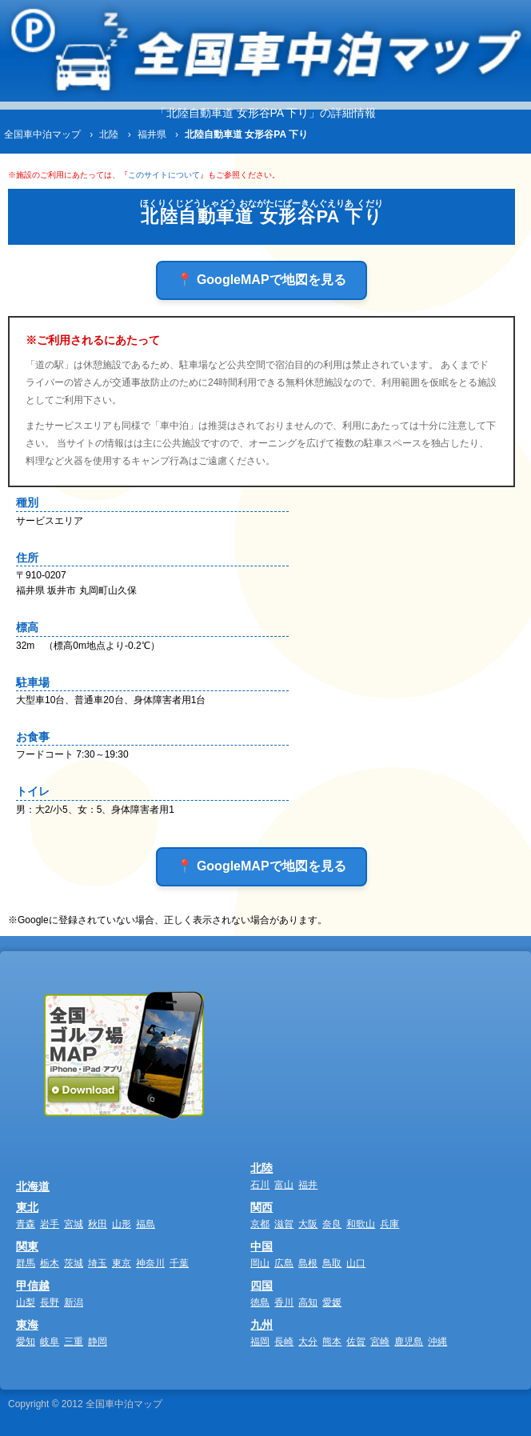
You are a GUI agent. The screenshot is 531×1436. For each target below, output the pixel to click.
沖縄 (437, 1341)
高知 (307, 1302)
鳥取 (331, 1263)
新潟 (73, 1302)
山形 (121, 1224)
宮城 (73, 1224)
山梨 (25, 1302)
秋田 (97, 1224)
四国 (261, 1285)
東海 (27, 1324)
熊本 (331, 1341)
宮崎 (379, 1341)
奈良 (331, 1224)
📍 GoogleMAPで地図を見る (261, 279)
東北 (27, 1207)
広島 (283, 1263)
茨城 (73, 1263)
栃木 (49, 1263)
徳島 (259, 1302)
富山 (283, 1184)
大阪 (307, 1224)
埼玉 (97, 1263)
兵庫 (389, 1224)
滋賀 (283, 1224)
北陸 (261, 1168)
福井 (307, 1184)
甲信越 (33, 1285)
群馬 (25, 1263)
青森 (25, 1224)
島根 (307, 1263)
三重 (73, 1341)
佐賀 (355, 1341)
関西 (261, 1207)
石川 (259, 1184)
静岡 (97, 1341)
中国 (261, 1246)
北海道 (33, 1186)
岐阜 (49, 1341)
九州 (261, 1324)
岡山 (259, 1263)
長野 (49, 1302)
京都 (259, 1224)
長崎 (283, 1341)
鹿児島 (408, 1341)
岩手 (49, 1224)
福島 (145, 1224)
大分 (307, 1341)
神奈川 (150, 1263)
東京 (121, 1263)
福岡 (259, 1341)
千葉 (179, 1263)
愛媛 (331, 1302)
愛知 (25, 1341)
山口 (355, 1263)
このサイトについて (164, 174)
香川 (283, 1302)
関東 (27, 1246)
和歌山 (360, 1224)
